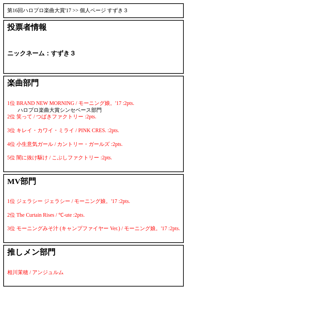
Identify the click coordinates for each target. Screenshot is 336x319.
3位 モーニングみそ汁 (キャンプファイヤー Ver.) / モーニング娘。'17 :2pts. (93, 228)
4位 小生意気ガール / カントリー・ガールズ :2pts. (65, 144)
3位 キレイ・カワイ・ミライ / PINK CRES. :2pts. (63, 130)
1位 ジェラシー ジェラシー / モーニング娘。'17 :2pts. (68, 201)
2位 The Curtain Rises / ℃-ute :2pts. (46, 215)
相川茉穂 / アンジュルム (35, 272)
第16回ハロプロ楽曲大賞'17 (39, 10)
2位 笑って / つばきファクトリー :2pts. (51, 116)
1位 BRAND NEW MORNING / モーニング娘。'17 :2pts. (70, 103)
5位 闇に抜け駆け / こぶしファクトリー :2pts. (59, 157)
